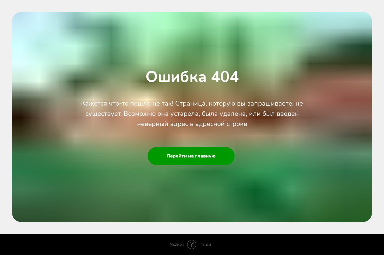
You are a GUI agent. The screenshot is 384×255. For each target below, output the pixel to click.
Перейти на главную (191, 156)
